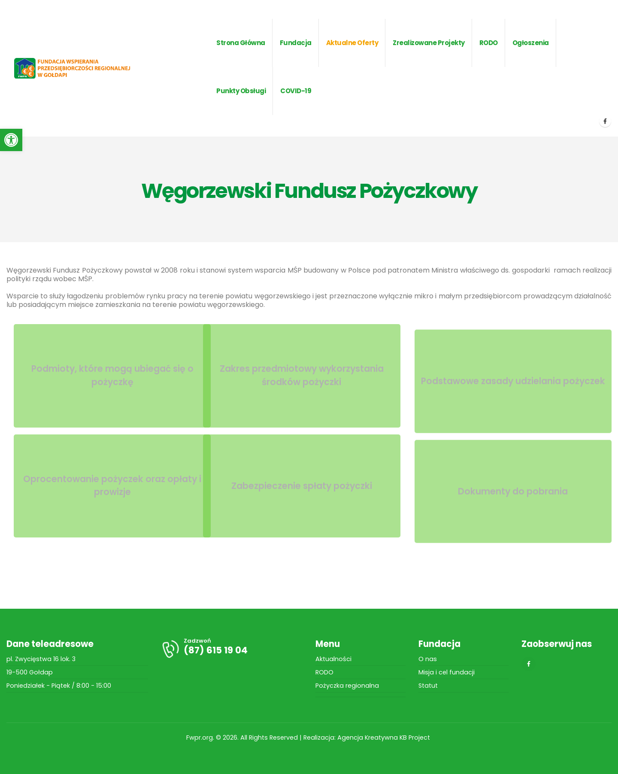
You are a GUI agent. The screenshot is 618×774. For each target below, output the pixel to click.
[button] (11, 140)
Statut (428, 685)
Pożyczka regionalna (347, 685)
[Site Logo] (85, 68)
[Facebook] (605, 121)
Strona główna (240, 42)
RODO (324, 672)
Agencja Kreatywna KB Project (384, 737)
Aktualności (333, 659)
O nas (427, 659)
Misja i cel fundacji (446, 672)
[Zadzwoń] (232, 648)
